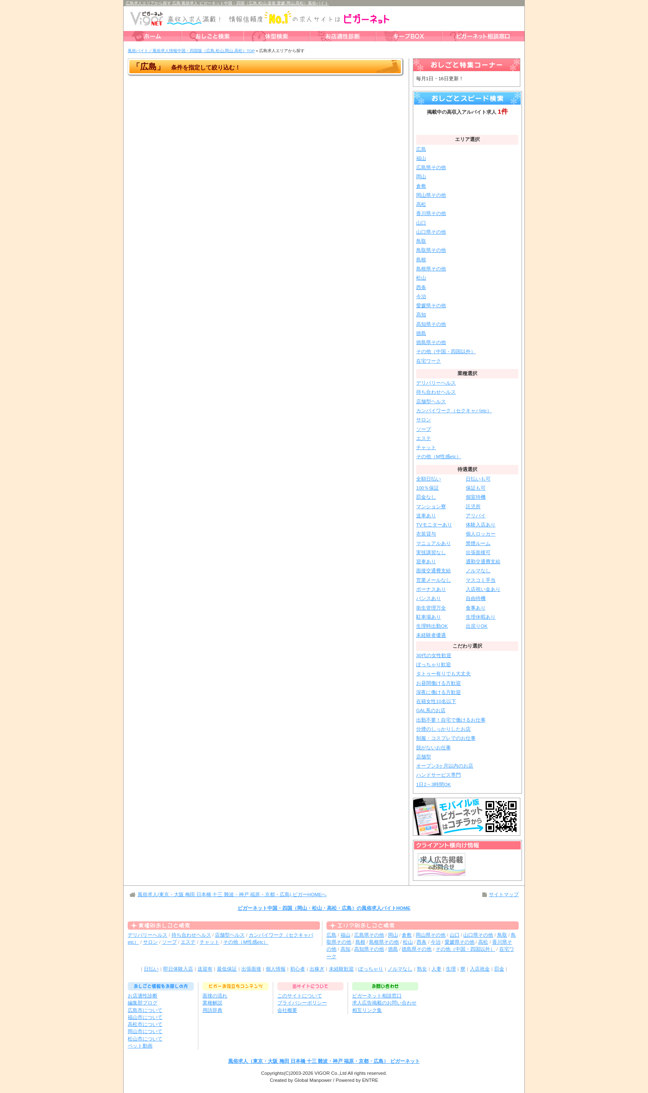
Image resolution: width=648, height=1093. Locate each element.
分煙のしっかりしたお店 (443, 729)
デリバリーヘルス (436, 382)
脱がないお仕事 (433, 747)
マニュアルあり (433, 543)
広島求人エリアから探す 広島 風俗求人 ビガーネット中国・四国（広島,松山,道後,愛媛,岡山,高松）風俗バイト (227, 3)
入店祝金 (480, 968)
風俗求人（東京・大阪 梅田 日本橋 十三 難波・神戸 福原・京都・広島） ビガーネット (323, 1061)
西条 (421, 287)
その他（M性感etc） (438, 456)
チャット (426, 447)
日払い (151, 968)
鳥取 (421, 241)
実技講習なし (431, 552)
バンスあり (428, 598)
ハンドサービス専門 (438, 775)
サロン (423, 419)
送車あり (426, 515)
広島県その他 (431, 167)
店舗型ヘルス (431, 401)
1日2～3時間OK (433, 784)
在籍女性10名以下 (436, 701)
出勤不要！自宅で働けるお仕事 (451, 720)
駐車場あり (428, 617)
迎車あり (426, 561)
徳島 (421, 333)
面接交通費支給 (433, 570)
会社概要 (287, 1010)
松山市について (145, 1038)
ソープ (423, 429)
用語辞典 (212, 1010)
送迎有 (205, 968)
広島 (421, 149)
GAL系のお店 (431, 710)
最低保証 (227, 968)
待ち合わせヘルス (436, 392)
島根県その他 (431, 268)
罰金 (499, 968)
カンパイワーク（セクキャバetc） (454, 410)
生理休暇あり (481, 617)
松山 (421, 277)
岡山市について (145, 1031)
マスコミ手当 (481, 580)
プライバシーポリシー (302, 1002)
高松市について (145, 1024)
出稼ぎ (317, 968)
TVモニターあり (434, 524)
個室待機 (476, 497)
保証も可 (476, 488)
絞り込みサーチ (467, 124)
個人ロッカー (481, 533)
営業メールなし (433, 580)
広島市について (145, 1010)
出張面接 (251, 968)
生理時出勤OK (432, 626)
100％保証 (427, 488)
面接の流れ (214, 995)
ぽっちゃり (370, 968)
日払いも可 (478, 478)
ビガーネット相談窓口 (377, 995)
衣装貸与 (426, 533)
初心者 (297, 968)
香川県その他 (431, 213)
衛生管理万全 (431, 607)
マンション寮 (431, 506)
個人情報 (276, 968)
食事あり (476, 607)
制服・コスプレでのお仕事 (446, 738)
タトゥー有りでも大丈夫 (443, 673)
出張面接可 (478, 552)
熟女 (422, 968)
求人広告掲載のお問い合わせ (384, 1002)
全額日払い (428, 478)
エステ (423, 438)
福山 (421, 158)
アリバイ (476, 515)
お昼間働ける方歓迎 (438, 683)
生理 (451, 968)
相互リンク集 (367, 1010)
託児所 (473, 506)
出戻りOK (477, 626)
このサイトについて (299, 995)
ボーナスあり (431, 589)
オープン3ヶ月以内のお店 (444, 765)
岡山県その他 (431, 195)
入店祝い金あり (483, 589)
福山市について (145, 1017)
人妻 (436, 968)
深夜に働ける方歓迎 (438, 692)
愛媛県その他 (431, 305)
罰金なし (426, 497)
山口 (421, 222)
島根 (421, 259)
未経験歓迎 (341, 968)
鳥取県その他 (431, 250)
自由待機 (476, 598)
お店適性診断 (142, 995)
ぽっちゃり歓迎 (433, 664)
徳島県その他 (431, 342)
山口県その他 (431, 232)
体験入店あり (481, 524)
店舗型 (423, 756)
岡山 (421, 176)
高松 (421, 204)
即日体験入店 (178, 968)
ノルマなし (478, 570)
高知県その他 (431, 324)
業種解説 (212, 1002)
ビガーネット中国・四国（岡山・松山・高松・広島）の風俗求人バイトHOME (324, 908)
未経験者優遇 (431, 635)
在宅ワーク (428, 361)
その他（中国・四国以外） (446, 351)
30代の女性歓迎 (433, 655)
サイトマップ (504, 894)
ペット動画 (140, 1045)
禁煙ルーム (478, 543)
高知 (421, 314)
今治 (421, 296)
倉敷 (421, 186)
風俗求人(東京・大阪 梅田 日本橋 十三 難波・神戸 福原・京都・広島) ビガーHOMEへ (232, 894)
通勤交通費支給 (483, 561)
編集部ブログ (142, 1002)
